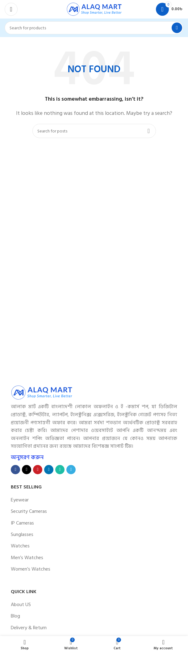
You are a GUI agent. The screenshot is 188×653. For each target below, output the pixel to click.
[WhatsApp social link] (60, 469)
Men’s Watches (27, 557)
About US (21, 604)
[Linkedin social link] (48, 469)
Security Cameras (29, 511)
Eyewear (20, 499)
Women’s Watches (30, 569)
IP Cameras (22, 523)
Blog (15, 616)
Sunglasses (22, 534)
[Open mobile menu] (11, 9)
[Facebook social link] (15, 469)
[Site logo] (94, 9)
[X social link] (26, 469)
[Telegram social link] (71, 469)
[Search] (94, 27)
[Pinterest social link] (37, 469)
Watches (20, 545)
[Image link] (42, 392)
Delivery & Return (29, 627)
